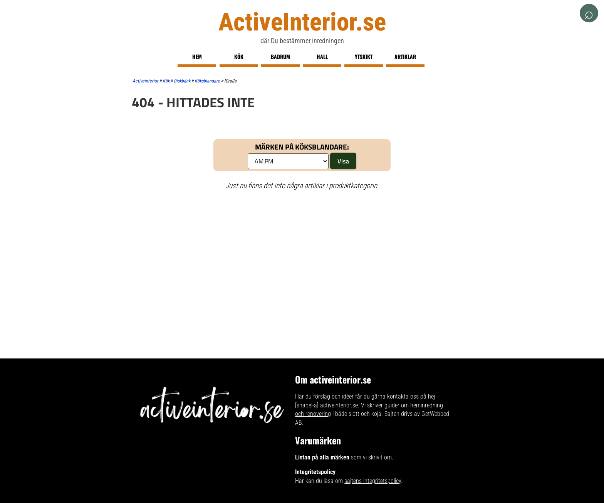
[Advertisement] (302, 252)
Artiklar (405, 56)
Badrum (280, 56)
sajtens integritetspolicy (372, 480)
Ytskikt (363, 56)
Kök (238, 56)
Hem (197, 56)
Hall (322, 56)
